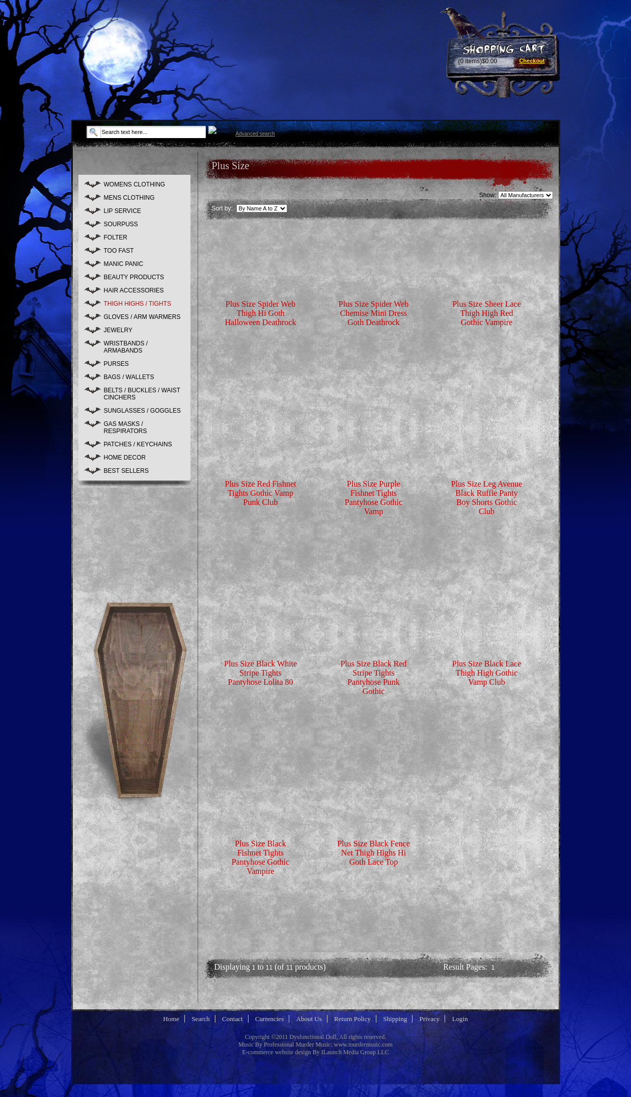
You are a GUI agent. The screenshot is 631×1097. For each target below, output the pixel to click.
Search (200, 1019)
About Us (309, 1019)
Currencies (269, 1019)
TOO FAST (119, 250)
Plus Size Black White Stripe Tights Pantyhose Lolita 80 (260, 672)
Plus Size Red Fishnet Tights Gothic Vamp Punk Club (260, 492)
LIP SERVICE (123, 211)
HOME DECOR (125, 457)
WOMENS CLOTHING (135, 184)
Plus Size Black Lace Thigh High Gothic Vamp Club (487, 672)
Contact (232, 1019)
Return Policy (352, 1019)
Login (460, 1019)
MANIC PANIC (124, 263)
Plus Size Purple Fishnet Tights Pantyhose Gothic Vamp (373, 497)
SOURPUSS (121, 224)
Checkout (531, 61)
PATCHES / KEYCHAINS (138, 444)
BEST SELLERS (126, 470)
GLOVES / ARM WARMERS (142, 316)
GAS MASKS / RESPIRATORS (125, 427)
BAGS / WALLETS (129, 377)
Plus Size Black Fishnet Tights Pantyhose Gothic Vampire (260, 857)
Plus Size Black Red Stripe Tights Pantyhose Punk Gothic (373, 677)
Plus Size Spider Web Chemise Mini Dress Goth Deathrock (374, 313)
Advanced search (255, 134)
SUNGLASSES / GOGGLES (142, 410)
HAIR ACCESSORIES (134, 290)
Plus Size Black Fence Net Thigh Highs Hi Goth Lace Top (373, 852)
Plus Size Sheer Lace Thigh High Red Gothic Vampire (486, 313)
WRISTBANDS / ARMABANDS (126, 347)
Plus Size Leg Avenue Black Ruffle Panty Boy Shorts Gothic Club (487, 497)
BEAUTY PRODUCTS (134, 277)
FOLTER (115, 237)
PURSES (116, 363)
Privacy (430, 1019)
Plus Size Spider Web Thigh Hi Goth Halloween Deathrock (260, 313)
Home (171, 1019)
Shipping (395, 1019)
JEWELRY (118, 330)
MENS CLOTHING (129, 197)
